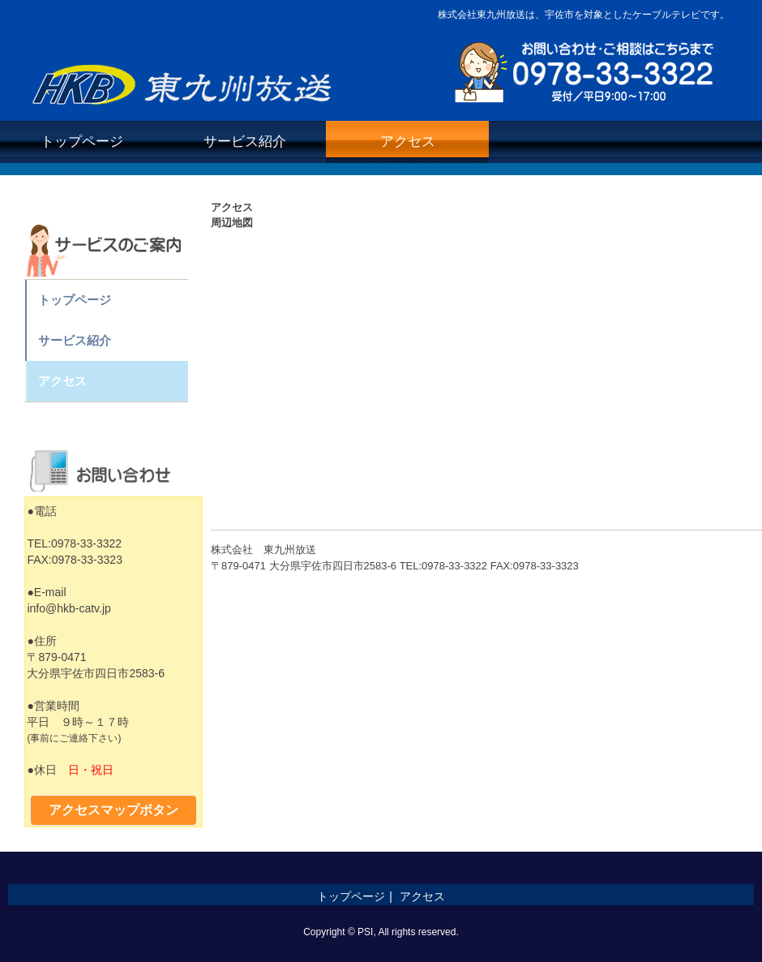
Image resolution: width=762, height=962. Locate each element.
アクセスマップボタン (113, 810)
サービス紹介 (244, 141)
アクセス (407, 141)
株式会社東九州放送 (185, 79)
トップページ (82, 141)
